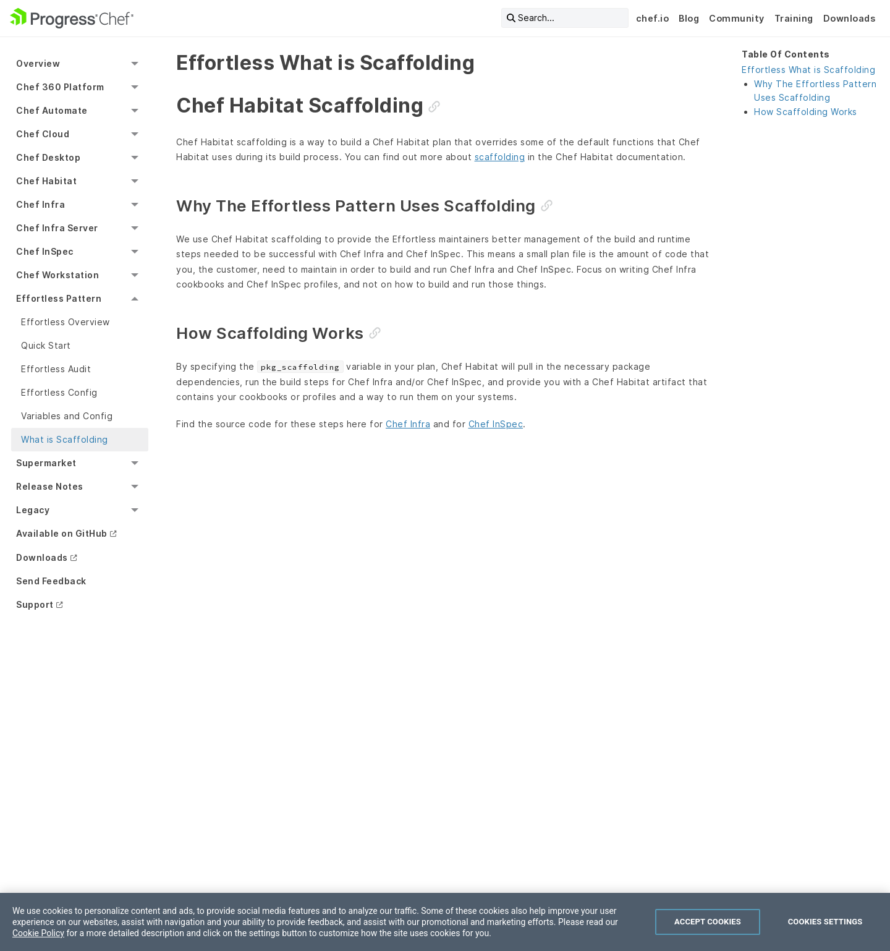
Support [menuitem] (35, 604)
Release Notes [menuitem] (49, 486)
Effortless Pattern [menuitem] (58, 298)
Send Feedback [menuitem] (51, 581)
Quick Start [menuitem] (46, 345)
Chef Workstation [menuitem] (57, 275)
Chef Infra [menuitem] (40, 204)
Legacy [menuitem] (32, 510)
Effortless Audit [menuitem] (56, 369)
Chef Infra (408, 424)
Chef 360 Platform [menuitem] (60, 87)
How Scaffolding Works (805, 111)
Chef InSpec (495, 424)
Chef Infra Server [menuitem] (57, 228)
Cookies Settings (825, 921)
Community (737, 18)
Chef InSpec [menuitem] (45, 251)
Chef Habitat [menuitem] (46, 181)
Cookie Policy (38, 933)
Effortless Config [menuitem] (59, 392)
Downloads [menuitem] (42, 557)
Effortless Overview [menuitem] (65, 322)
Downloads (849, 18)
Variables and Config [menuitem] (66, 416)
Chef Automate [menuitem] (52, 110)
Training (793, 18)
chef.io (652, 18)
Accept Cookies (707, 921)
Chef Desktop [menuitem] (48, 157)
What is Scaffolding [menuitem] (64, 439)
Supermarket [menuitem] (46, 463)
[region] (445, 922)
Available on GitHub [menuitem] (62, 533)
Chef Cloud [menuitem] (42, 134)
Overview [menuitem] (38, 63)
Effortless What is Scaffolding (808, 69)
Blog (689, 18)
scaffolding (500, 156)
